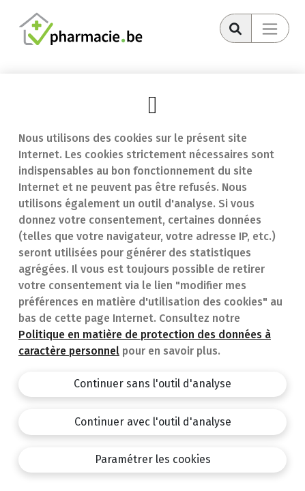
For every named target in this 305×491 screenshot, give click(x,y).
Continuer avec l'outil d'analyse (152, 421)
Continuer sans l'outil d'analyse (152, 383)
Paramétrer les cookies (153, 459)
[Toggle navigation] (270, 28)
